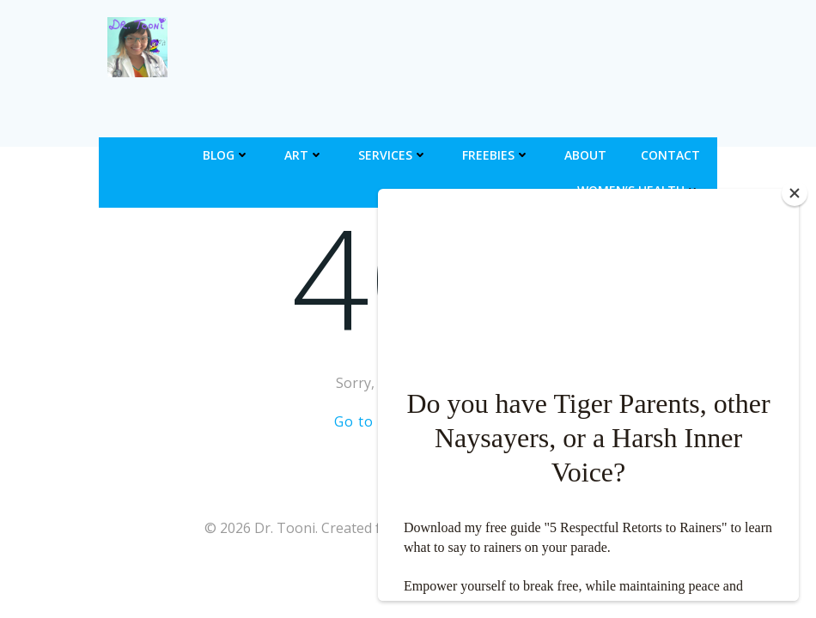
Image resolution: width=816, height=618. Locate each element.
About (585, 155)
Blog (226, 155)
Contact (670, 155)
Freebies (496, 155)
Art (304, 155)
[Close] (794, 193)
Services (393, 155)
